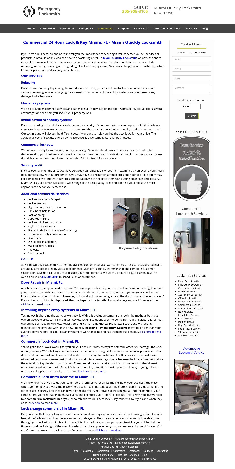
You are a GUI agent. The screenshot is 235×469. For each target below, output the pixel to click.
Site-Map (134, 455)
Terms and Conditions (167, 28)
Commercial (105, 28)
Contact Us (141, 28)
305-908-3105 (135, 11)
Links (144, 455)
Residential (67, 28)
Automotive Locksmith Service (191, 350)
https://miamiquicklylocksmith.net (132, 442)
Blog (205, 28)
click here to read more (35, 304)
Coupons (123, 28)
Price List (191, 28)
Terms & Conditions (103, 455)
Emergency (86, 28)
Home (31, 28)
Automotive (47, 28)
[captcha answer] (195, 106)
